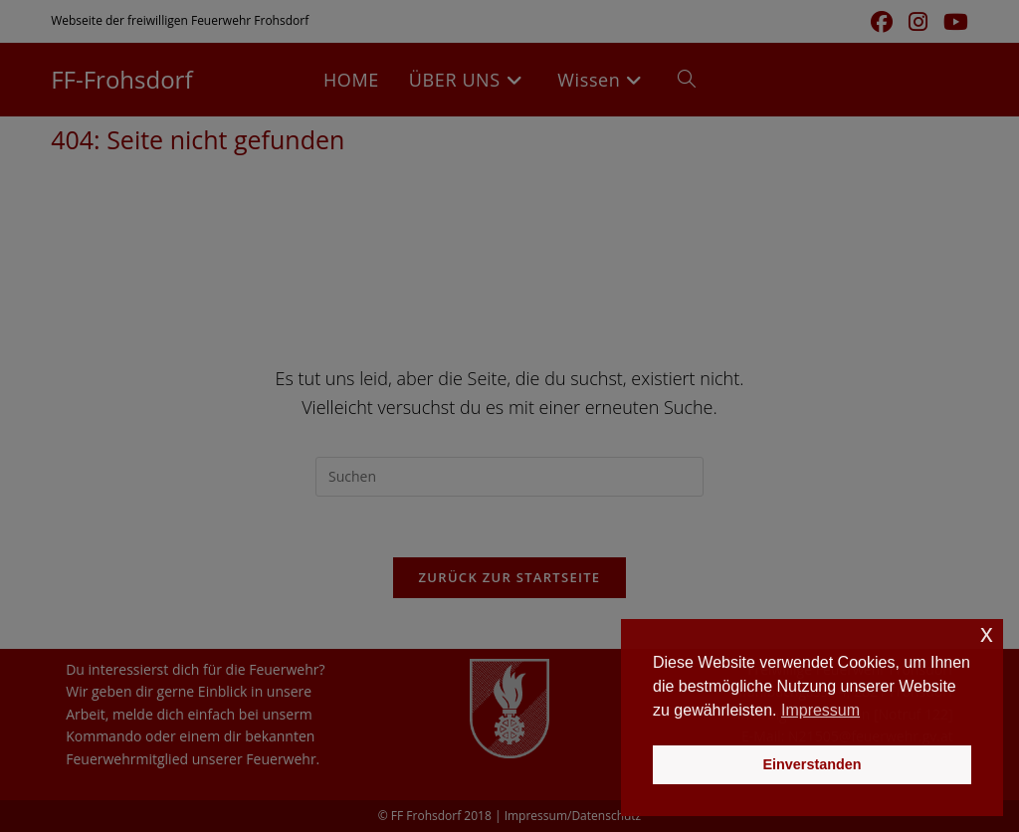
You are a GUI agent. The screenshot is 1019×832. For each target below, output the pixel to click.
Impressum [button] (820, 710)
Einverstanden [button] (811, 764)
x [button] (986, 633)
